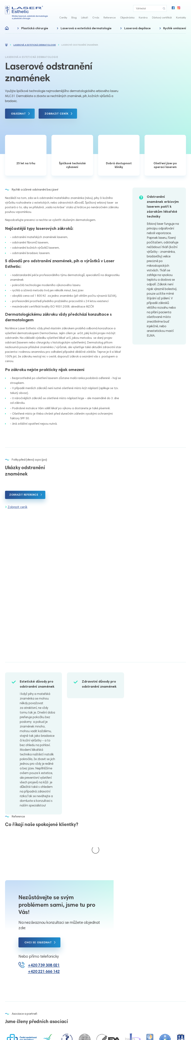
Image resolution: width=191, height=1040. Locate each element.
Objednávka (127, 17)
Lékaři (84, 17)
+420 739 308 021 (44, 927)
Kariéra (143, 17)
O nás (95, 17)
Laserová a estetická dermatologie (86, 28)
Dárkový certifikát (162, 17)
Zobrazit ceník (17, 507)
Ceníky (63, 17)
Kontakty (181, 17)
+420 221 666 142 (44, 934)
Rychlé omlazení (174, 28)
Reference (110, 17)
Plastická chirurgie (34, 28)
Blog (74, 17)
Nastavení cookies (112, 1031)
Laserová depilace (137, 28)
